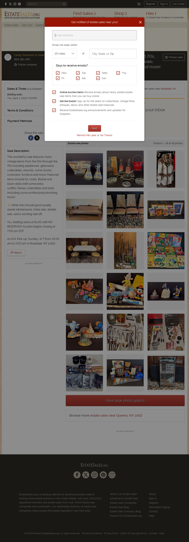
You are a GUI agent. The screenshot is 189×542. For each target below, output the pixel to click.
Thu (124, 73)
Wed (104, 73)
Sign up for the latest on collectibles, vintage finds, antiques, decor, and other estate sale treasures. (97, 103)
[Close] (140, 22)
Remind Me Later (86, 135)
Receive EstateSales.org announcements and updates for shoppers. (92, 112)
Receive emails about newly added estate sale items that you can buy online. (96, 94)
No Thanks (106, 135)
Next (94, 128)
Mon (64, 73)
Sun (104, 78)
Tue (84, 73)
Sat (84, 78)
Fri (63, 78)
